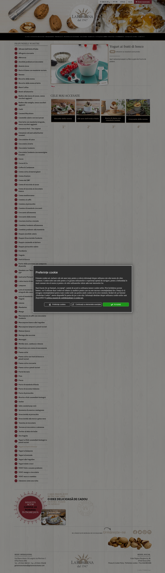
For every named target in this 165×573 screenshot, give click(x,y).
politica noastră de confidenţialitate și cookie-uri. (65, 298)
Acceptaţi (116, 305)
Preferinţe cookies (57, 305)
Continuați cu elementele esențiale (86, 305)
